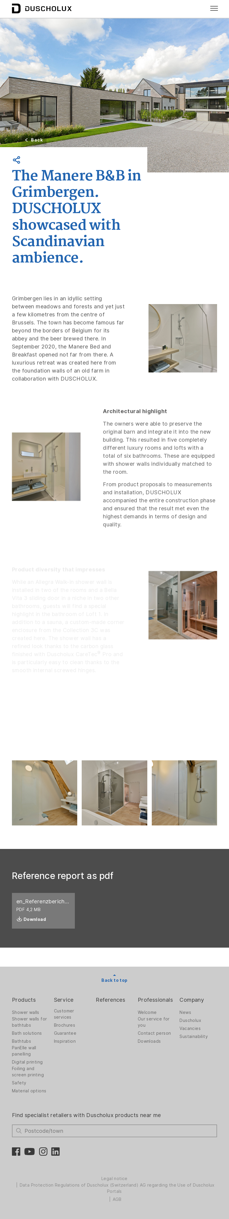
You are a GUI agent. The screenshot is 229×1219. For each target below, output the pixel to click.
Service (64, 1000)
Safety (19, 1082)
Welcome (147, 1012)
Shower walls (25, 1012)
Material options (29, 1091)
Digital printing (27, 1062)
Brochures (64, 1025)
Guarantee (65, 1033)
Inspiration (65, 1041)
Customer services (64, 1014)
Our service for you (154, 1022)
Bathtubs (21, 1041)
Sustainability (194, 1036)
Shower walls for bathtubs (29, 1022)
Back (37, 140)
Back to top (114, 980)
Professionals (155, 1000)
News (185, 1012)
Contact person (154, 1033)
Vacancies (190, 1028)
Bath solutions (27, 1033)
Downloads (149, 1041)
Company (192, 1000)
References (110, 1000)
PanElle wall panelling (24, 1050)
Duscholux (190, 1020)
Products (24, 1000)
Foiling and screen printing (28, 1071)
